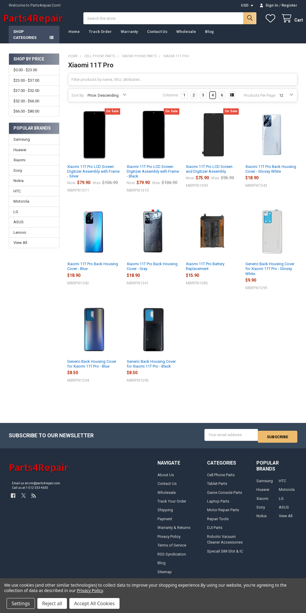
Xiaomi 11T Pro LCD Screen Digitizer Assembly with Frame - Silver (93, 177)
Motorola (21, 207)
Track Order (100, 37)
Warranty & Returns (173, 532)
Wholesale (186, 37)
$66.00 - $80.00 (26, 117)
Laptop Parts (218, 505)
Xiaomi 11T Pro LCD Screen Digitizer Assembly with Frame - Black (153, 177)
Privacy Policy (168, 540)
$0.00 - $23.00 (25, 76)
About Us (165, 479)
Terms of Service (171, 549)
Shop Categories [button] (24, 40)
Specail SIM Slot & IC (225, 555)
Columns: (171, 101)
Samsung (21, 145)
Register (289, 5)
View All (20, 248)
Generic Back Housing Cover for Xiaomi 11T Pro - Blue (91, 369)
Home (74, 37)
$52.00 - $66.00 (26, 107)
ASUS (18, 228)
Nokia (18, 186)
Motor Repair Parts (223, 514)
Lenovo (19, 238)
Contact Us (157, 37)
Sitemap (164, 576)
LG (15, 218)
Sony (17, 176)
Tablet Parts (217, 487)
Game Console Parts (224, 496)
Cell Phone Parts (221, 479)
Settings (21, 603)
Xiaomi (19, 166)
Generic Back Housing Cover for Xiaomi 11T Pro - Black (151, 369)
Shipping (165, 514)
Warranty (129, 37)
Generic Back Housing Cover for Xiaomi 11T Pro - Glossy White (269, 275)
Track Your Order (171, 505)
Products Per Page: (260, 101)
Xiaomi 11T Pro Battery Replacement (205, 272)
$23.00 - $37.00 (26, 86)
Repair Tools (218, 523)
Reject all (52, 603)
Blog (209, 37)
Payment (164, 523)
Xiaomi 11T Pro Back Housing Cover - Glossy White (270, 175)
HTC (17, 197)
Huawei (19, 156)
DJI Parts (214, 532)
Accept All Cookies (94, 603)
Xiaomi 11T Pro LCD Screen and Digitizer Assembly (209, 175)
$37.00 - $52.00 (26, 96)
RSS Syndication (171, 558)
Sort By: (78, 101)
